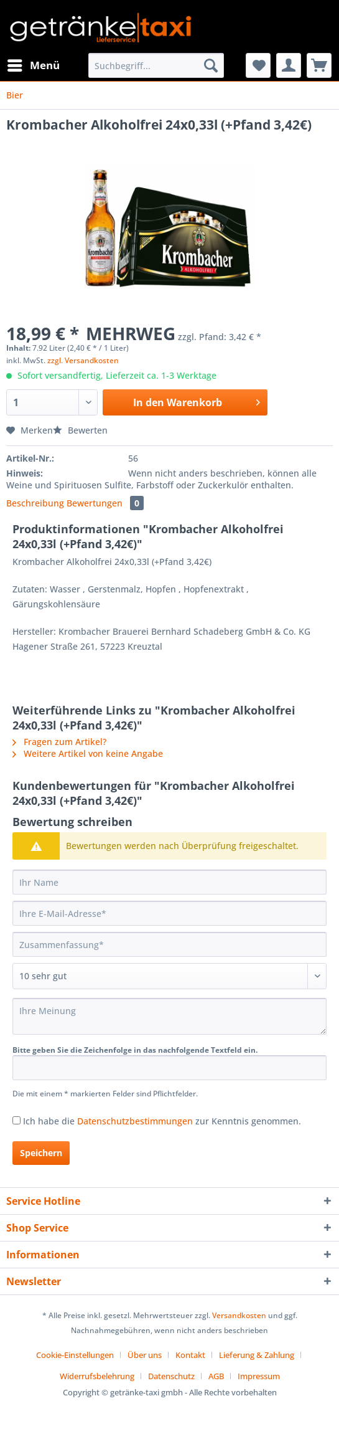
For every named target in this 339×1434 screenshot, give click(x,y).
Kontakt (190, 1354)
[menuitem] (33, 65)
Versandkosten (239, 1315)
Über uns (145, 1354)
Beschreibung (35, 503)
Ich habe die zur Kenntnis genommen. (162, 1121)
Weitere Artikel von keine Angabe (87, 753)
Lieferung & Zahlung (256, 1354)
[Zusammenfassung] (169, 944)
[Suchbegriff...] (156, 65)
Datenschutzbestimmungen (135, 1121)
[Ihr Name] (169, 882)
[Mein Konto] (288, 65)
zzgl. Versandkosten (83, 360)
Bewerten (80, 430)
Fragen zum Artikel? (59, 742)
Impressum (259, 1376)
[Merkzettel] (258, 65)
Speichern (41, 1153)
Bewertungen (105, 503)
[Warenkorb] (319, 65)
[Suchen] (211, 65)
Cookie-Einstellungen (75, 1354)
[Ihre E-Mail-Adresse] (169, 913)
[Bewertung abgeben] (169, 976)
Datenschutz (171, 1376)
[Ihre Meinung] (169, 1016)
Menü (33, 63)
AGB (216, 1376)
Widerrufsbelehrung (97, 1376)
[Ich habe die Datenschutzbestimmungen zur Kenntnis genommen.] (16, 1120)
